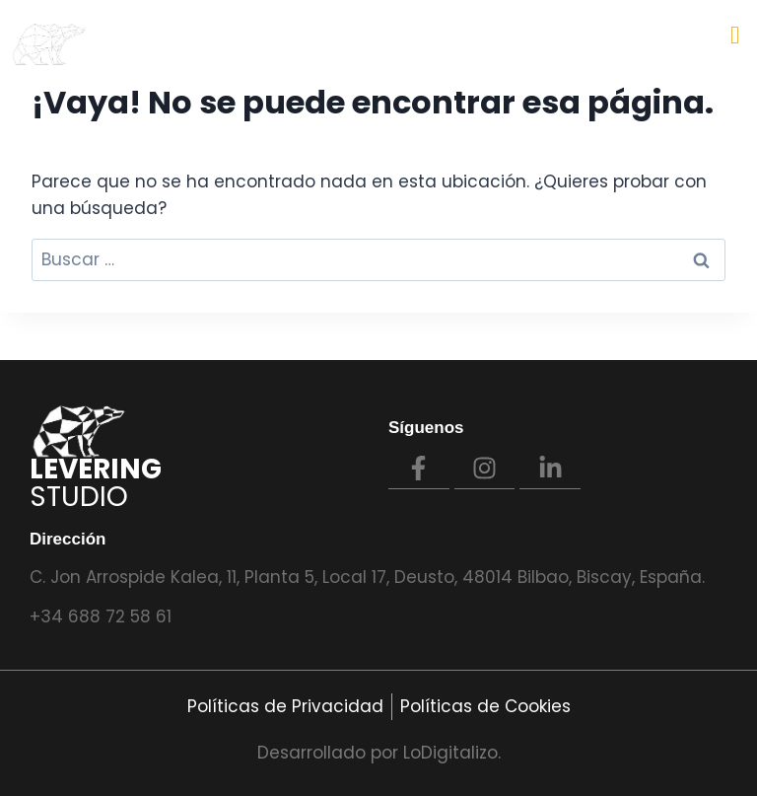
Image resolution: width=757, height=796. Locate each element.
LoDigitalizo (450, 752)
